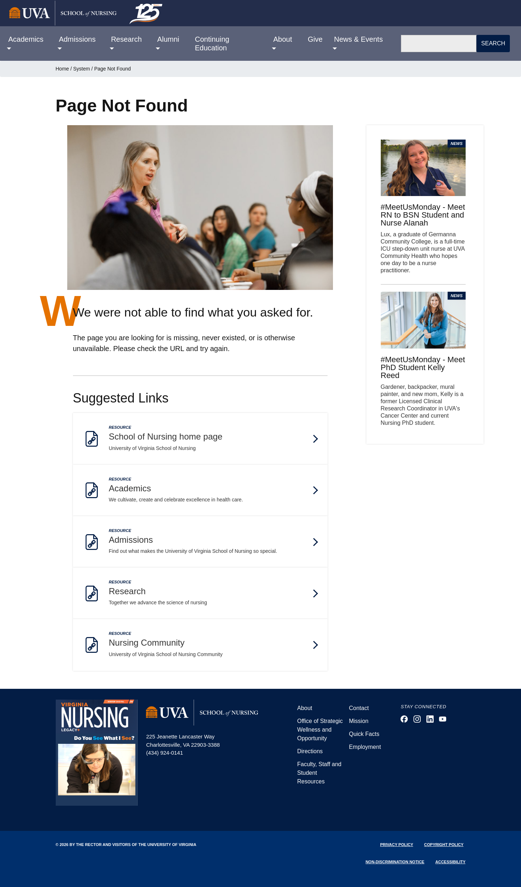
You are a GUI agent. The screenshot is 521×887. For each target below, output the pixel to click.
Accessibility (450, 862)
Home (62, 69)
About (304, 708)
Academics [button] (26, 39)
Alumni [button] (168, 39)
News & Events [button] (358, 39)
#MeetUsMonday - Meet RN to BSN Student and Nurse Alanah (423, 215)
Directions (310, 751)
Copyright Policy (443, 844)
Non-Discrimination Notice (395, 862)
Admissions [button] (77, 39)
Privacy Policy (396, 844)
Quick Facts (364, 734)
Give (315, 39)
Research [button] (126, 39)
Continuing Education (212, 43)
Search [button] (493, 43)
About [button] (282, 39)
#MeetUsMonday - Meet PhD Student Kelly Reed (423, 367)
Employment (365, 747)
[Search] (439, 43)
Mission (358, 721)
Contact (359, 708)
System (81, 69)
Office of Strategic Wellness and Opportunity (320, 729)
